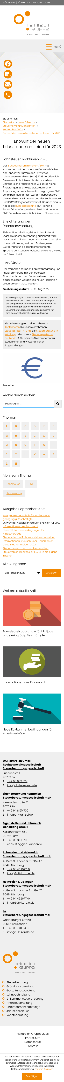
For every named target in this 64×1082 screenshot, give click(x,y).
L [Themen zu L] (53, 435)
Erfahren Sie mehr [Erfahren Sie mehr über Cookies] (44, 1069)
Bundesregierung (25, 206)
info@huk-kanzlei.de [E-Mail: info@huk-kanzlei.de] (20, 932)
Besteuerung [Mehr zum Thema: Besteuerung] (14, 493)
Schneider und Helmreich (32, 854)
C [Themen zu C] (25, 426)
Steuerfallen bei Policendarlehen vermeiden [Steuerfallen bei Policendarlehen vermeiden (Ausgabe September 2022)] (29, 537)
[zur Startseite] (32, 22)
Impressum (32, 1038)
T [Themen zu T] (16, 454)
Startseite (8, 122)
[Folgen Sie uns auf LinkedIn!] (8, 74)
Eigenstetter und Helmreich (32, 795)
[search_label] (28, 404)
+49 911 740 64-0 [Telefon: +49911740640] (18, 928)
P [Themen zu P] (34, 445)
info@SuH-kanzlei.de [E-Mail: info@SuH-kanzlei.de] (20, 873)
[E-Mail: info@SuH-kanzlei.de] (8, 84)
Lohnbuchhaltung (18, 995)
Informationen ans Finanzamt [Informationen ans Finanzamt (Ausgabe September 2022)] (20, 526)
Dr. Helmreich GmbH (32, 764)
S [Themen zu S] (6, 454)
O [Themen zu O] (25, 445)
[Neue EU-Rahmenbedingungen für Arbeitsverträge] (32, 715)
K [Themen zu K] (44, 435)
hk (32, 913)
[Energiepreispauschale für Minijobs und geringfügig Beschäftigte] (32, 617)
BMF (41, 165)
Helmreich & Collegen (32, 883)
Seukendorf (34, 2)
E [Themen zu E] (44, 426)
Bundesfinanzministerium (23, 165)
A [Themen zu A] (7, 426)
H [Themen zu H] (16, 435)
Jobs (48, 2)
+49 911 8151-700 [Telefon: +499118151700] (17, 811)
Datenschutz (32, 1042)
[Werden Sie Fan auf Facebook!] (8, 64)
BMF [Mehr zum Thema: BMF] (31, 484)
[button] (32, 45)
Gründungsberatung (20, 986)
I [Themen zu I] (25, 435)
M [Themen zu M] (7, 445)
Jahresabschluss (17, 1011)
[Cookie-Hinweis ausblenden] (32, 1076)
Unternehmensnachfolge (23, 1007)
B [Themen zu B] (16, 426)
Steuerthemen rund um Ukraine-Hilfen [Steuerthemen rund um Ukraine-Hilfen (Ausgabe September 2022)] (25, 548)
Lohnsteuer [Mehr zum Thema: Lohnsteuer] (13, 484)
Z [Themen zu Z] (53, 454)
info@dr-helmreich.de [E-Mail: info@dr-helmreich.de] (22, 785)
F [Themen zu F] (53, 426)
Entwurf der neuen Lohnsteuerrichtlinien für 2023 (32, 133)
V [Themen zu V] (35, 454)
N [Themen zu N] (16, 445)
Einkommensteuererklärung (25, 999)
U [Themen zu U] (25, 454)
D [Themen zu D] (34, 426)
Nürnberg (9, 2)
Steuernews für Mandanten (19, 126)
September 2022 (13, 129)
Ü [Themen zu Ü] (16, 463)
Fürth (21, 2)
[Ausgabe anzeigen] (51, 573)
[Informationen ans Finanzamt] (32, 666)
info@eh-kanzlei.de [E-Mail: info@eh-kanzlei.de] (20, 815)
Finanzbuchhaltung (19, 1003)
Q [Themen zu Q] (44, 445)
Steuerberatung (17, 982)
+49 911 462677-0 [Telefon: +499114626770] (18, 869)
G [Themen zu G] (7, 435)
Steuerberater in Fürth (18, 330)
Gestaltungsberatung (20, 990)
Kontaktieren (12, 327)
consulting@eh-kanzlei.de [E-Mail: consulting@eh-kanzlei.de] (24, 844)
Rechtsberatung (17, 1015)
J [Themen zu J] (34, 435)
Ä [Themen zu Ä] (7, 463)
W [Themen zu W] (44, 454)
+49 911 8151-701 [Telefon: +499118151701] (17, 781)
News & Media (26, 122)
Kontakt (33, 1046)
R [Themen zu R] (53, 445)
